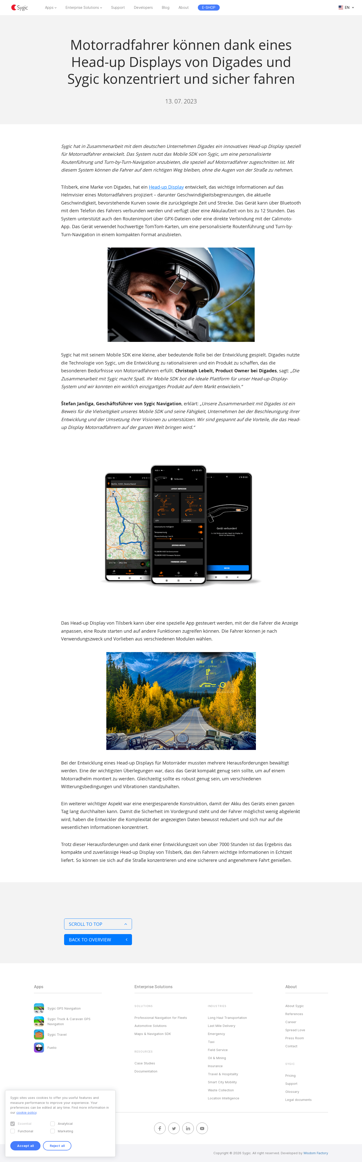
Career (290, 1022)
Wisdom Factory (315, 1153)
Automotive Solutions (150, 1026)
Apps (49, 8)
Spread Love (295, 1030)
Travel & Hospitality (223, 1074)
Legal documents (298, 1100)
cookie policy (26, 1112)
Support (118, 8)
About (183, 8)
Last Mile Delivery (221, 1026)
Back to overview (98, 940)
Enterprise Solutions (82, 8)
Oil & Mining (217, 1058)
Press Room (294, 1038)
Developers (143, 8)
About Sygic (294, 1006)
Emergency (216, 1034)
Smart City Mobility (222, 1082)
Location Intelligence (223, 1098)
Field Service (218, 1050)
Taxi (211, 1042)
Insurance (215, 1066)
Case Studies (144, 1063)
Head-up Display (166, 187)
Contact (291, 1046)
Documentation (145, 1071)
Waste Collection (221, 1090)
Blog (165, 8)
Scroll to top (98, 924)
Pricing (290, 1075)
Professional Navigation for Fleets (160, 1018)
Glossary (292, 1092)
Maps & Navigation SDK (152, 1034)
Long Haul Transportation (227, 1018)
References (294, 1014)
